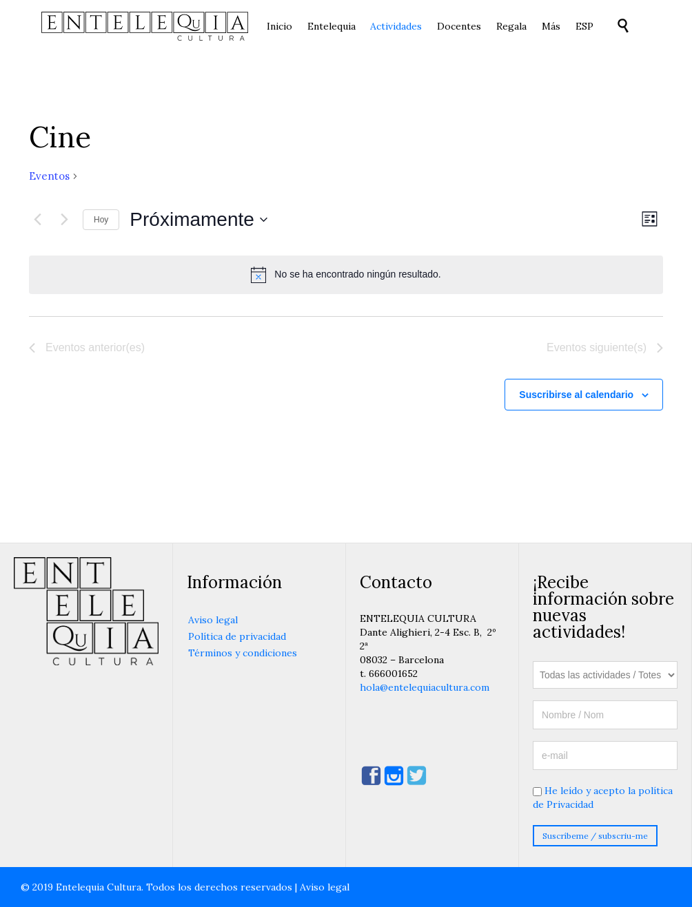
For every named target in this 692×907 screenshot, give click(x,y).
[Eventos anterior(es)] (37, 219)
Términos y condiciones (242, 653)
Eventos (49, 176)
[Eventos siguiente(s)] (64, 219)
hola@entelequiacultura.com (424, 687)
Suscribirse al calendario (576, 394)
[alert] (346, 275)
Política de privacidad (237, 636)
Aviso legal (213, 620)
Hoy (101, 220)
